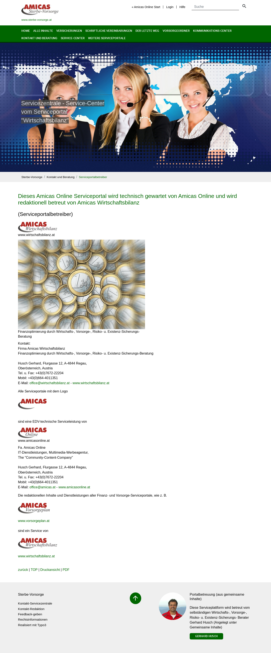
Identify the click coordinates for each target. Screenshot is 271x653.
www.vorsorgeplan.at (34, 521)
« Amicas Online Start (146, 7)
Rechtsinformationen (32, 619)
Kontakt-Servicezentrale (35, 603)
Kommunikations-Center (212, 31)
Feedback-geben (30, 614)
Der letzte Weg (147, 31)
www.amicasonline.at (74, 487)
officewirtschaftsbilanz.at (49, 383)
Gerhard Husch (206, 636)
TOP (34, 570)
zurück (23, 570)
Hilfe (182, 7)
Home (25, 31)
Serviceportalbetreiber (93, 177)
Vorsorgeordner (176, 31)
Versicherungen (69, 31)
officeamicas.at (42, 487)
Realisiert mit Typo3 (32, 625)
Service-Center (73, 38)
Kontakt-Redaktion (31, 609)
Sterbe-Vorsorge (31, 177)
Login (169, 7)
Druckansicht (50, 570)
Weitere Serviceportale (107, 38)
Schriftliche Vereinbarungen (108, 31)
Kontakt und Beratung (39, 38)
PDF (66, 570)
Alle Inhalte (43, 31)
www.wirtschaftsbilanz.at (91, 383)
